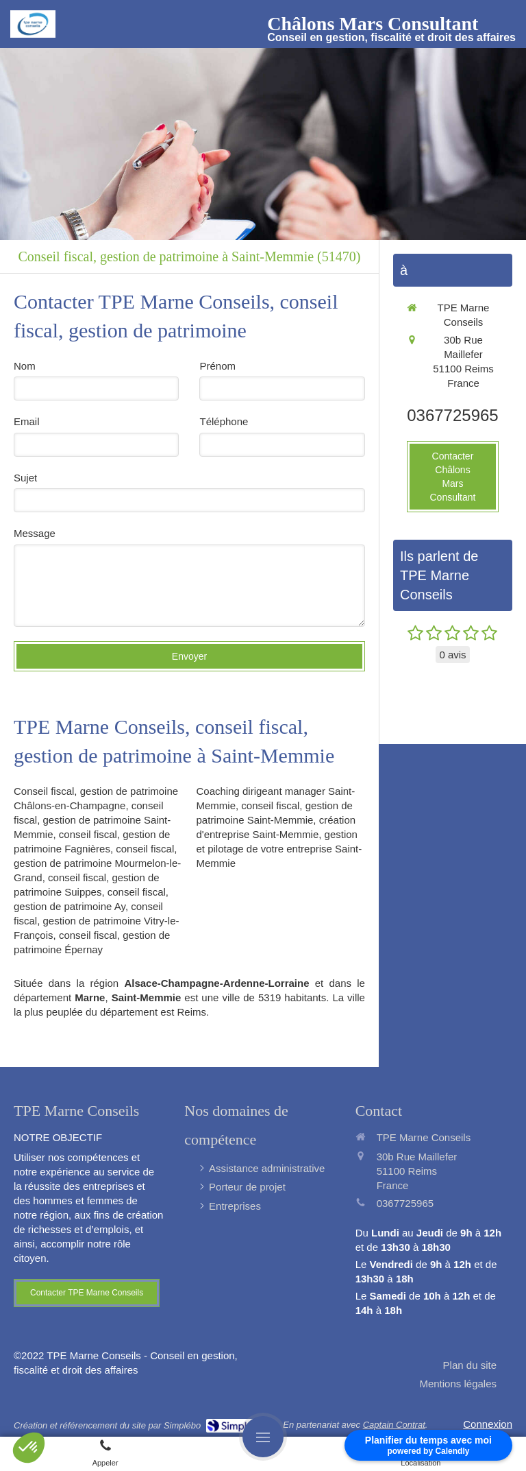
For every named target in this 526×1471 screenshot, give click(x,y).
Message (34, 533)
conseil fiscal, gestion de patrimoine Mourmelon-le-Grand (97, 863)
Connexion (487, 1424)
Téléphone (223, 421)
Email (27, 421)
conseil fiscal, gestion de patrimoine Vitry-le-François (96, 920)
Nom (25, 366)
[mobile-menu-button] (263, 1437)
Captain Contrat (394, 1425)
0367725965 (452, 415)
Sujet (25, 477)
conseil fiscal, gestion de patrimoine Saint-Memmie (92, 820)
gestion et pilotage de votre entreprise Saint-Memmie (279, 848)
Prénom (217, 366)
